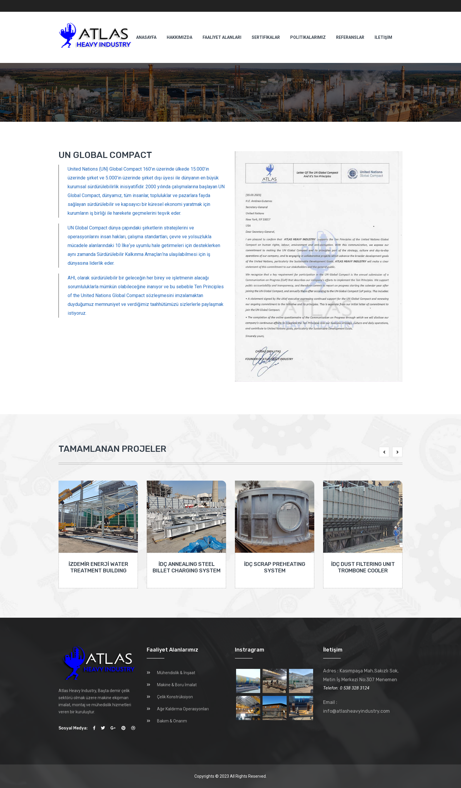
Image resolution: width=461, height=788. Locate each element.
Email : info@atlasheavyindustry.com (356, 706)
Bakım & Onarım (172, 721)
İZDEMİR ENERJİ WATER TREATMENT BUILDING (98, 567)
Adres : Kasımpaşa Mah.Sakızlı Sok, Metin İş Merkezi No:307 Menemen (361, 675)
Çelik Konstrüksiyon (175, 696)
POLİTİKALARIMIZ (308, 37)
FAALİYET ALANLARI (222, 37)
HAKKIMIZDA (179, 37)
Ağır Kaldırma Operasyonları (183, 709)
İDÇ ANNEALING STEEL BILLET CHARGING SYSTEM (187, 567)
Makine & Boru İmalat (177, 684)
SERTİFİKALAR (266, 37)
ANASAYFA (146, 37)
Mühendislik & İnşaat (176, 672)
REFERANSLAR (350, 37)
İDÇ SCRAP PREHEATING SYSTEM (274, 567)
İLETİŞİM (383, 37)
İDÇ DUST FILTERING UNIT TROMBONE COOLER (363, 567)
